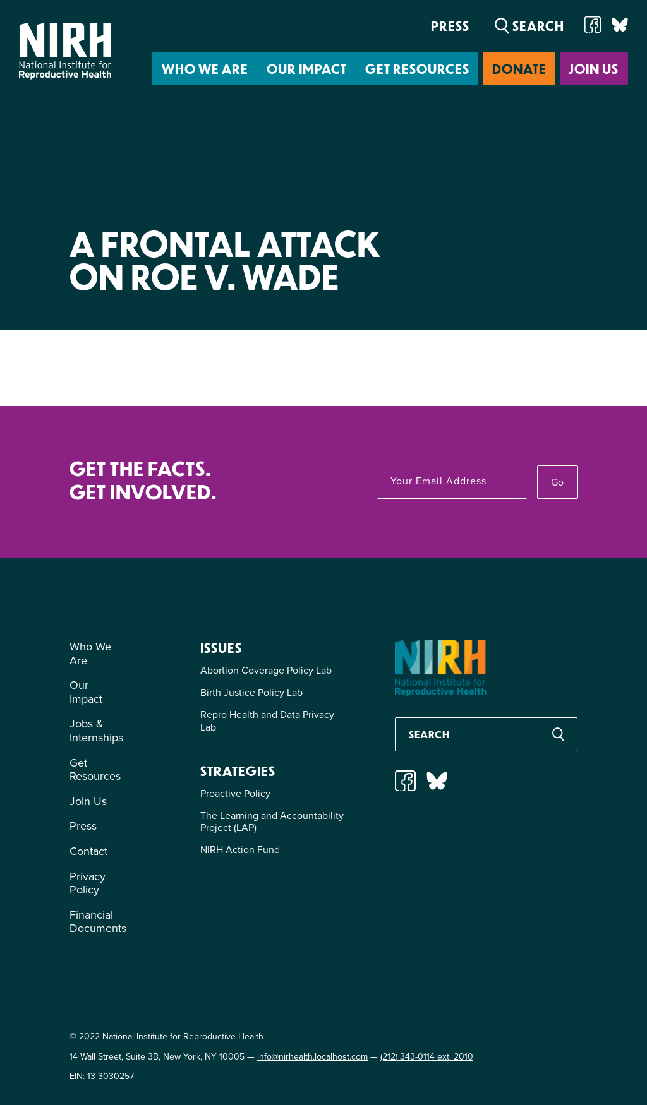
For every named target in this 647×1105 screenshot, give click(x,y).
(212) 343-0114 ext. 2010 (426, 1056)
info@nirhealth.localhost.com (312, 1056)
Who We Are (205, 68)
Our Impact (307, 68)
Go (557, 482)
